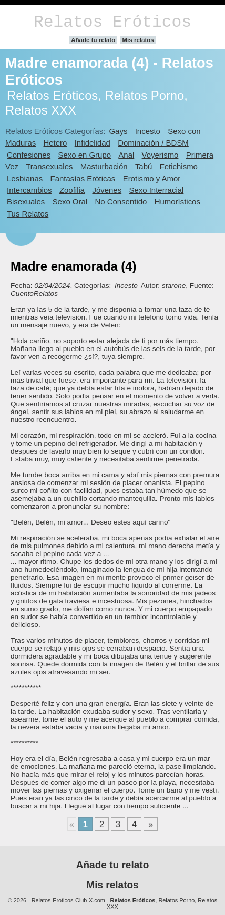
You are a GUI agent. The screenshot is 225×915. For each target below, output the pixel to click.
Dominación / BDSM (153, 142)
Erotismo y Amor (152, 178)
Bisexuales (26, 201)
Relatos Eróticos (112, 22)
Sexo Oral (70, 201)
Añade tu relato (93, 40)
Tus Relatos (27, 213)
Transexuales (49, 166)
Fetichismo (179, 166)
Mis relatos (138, 40)
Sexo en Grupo (84, 154)
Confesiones (28, 154)
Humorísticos (177, 201)
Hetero (55, 142)
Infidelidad (92, 142)
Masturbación (104, 166)
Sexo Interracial (156, 190)
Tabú (143, 166)
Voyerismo (160, 154)
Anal (126, 154)
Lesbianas (25, 178)
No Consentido (121, 201)
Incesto (147, 131)
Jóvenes (106, 190)
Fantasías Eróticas (83, 178)
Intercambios (29, 190)
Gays (118, 131)
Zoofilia (72, 190)
